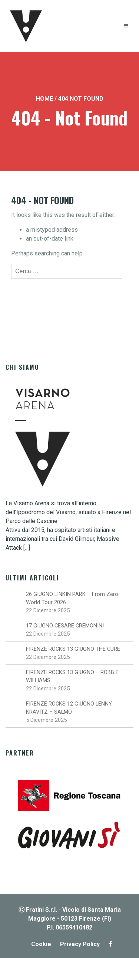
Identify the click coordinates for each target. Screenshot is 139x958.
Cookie (41, 944)
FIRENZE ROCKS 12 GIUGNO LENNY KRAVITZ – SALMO (69, 707)
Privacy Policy (80, 944)
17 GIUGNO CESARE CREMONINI (65, 625)
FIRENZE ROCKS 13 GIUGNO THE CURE (73, 649)
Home (44, 98)
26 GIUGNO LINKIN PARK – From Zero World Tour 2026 (72, 598)
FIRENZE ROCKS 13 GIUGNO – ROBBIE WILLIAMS (72, 676)
